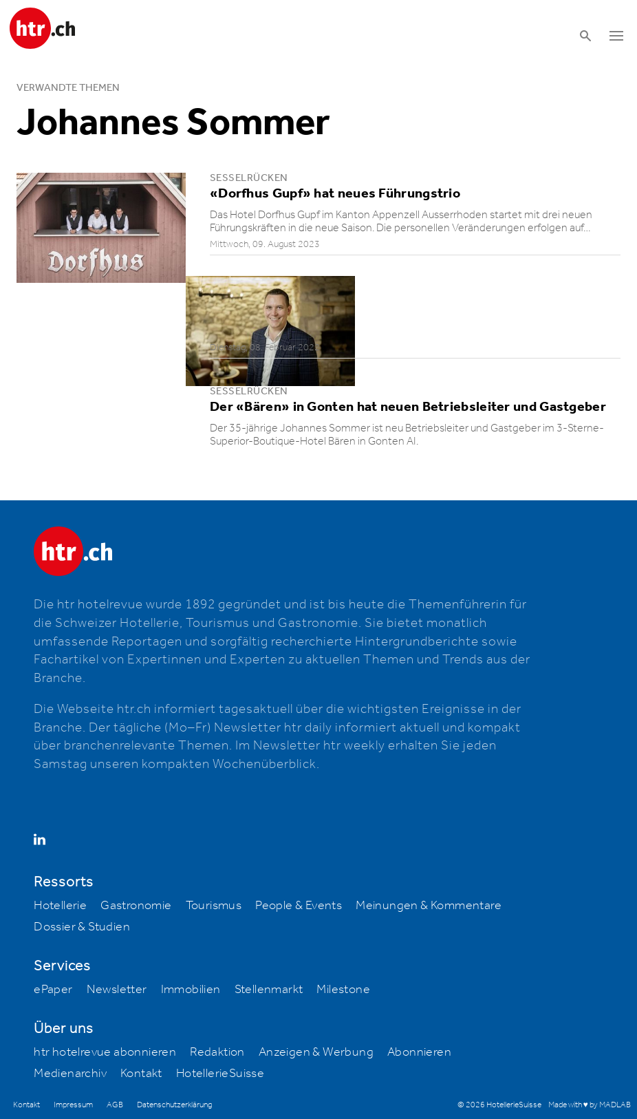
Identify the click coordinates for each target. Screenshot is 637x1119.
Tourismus (214, 905)
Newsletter (117, 989)
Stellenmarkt (269, 989)
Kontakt (141, 1073)
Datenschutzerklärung (174, 1104)
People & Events (298, 905)
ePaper (53, 989)
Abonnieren (419, 1052)
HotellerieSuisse (220, 1073)
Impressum (73, 1104)
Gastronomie (135, 905)
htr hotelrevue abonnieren (105, 1052)
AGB (115, 1104)
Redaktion (217, 1052)
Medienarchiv (70, 1073)
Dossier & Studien (82, 927)
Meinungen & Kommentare (428, 905)
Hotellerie (60, 905)
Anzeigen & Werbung (316, 1052)
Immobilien (191, 989)
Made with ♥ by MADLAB (589, 1104)
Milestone (343, 989)
